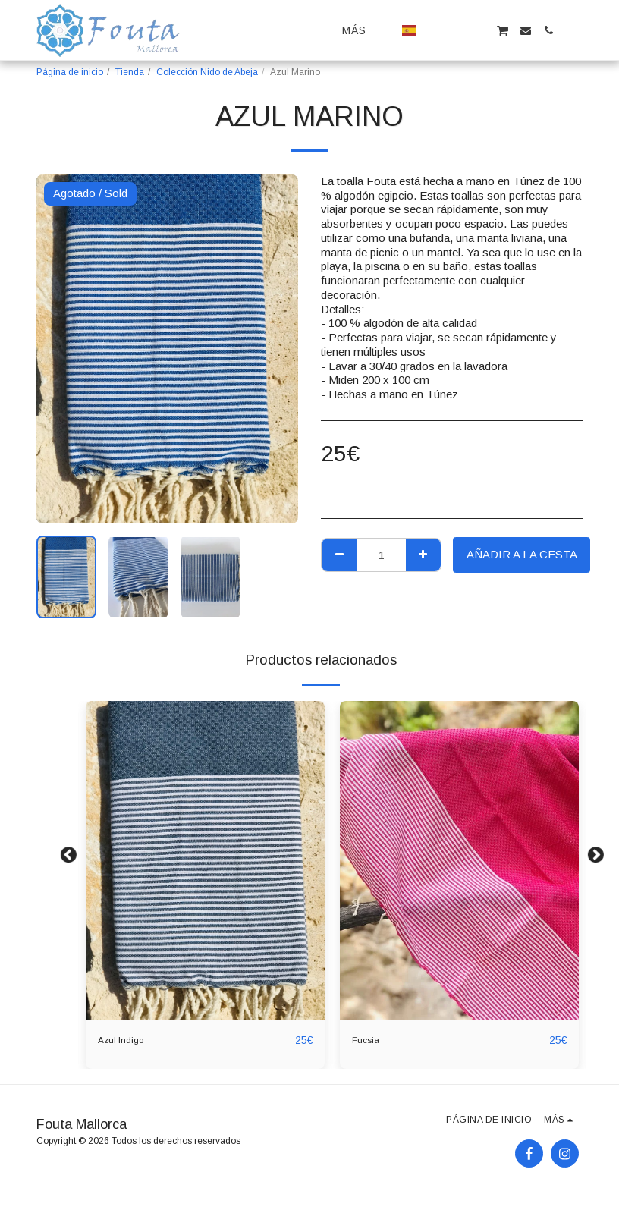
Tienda (129, 72)
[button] (434, 30)
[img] (205, 860)
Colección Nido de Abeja (207, 72)
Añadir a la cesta (522, 554)
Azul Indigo (126, 1039)
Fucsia (369, 1039)
